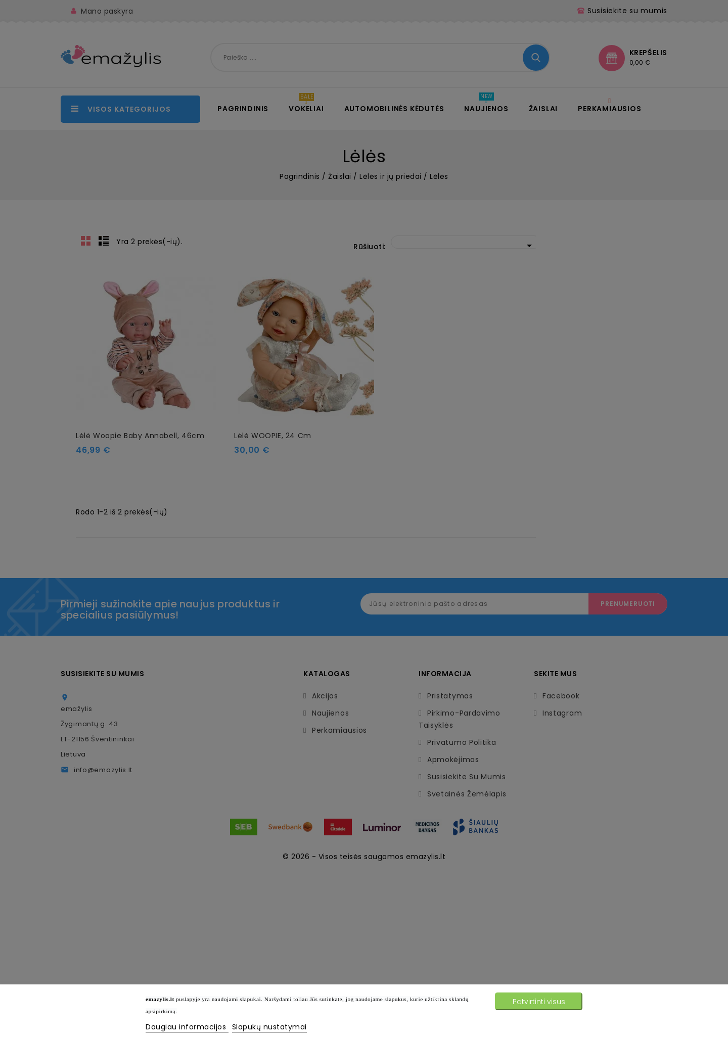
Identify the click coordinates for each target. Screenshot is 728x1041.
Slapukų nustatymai (269, 1027)
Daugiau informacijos (187, 1027)
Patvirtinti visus (539, 1002)
